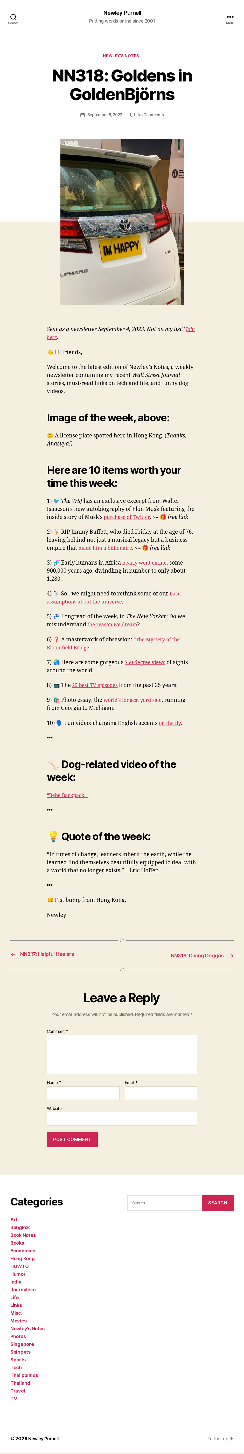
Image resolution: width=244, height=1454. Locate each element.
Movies (18, 1321)
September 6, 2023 (104, 116)
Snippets (20, 1352)
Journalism (23, 1290)
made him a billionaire (107, 549)
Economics (22, 1251)
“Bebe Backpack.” (69, 796)
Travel (17, 1391)
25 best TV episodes (97, 686)
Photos (18, 1337)
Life (14, 1298)
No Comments (151, 116)
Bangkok (20, 1228)
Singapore (22, 1345)
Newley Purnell (122, 13)
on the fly (171, 724)
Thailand (20, 1384)
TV (13, 1399)
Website (54, 1109)
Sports (17, 1360)
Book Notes (23, 1236)
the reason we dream (115, 626)
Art (13, 1220)
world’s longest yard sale (135, 701)
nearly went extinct (147, 564)
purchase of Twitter (129, 518)
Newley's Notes (122, 57)
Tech (16, 1368)
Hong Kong (22, 1259)
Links (16, 1306)
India (16, 1282)
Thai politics (24, 1376)
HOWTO (19, 1267)
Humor (18, 1275)
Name (54, 1083)
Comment (57, 1032)
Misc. (16, 1313)
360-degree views (147, 663)
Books (17, 1243)
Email (131, 1083)
